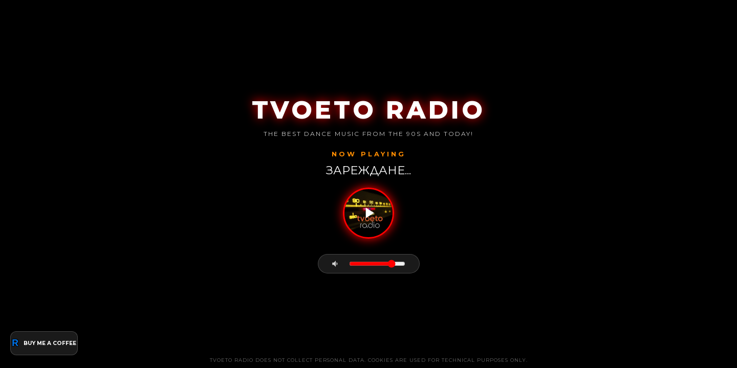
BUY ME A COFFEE (44, 343)
